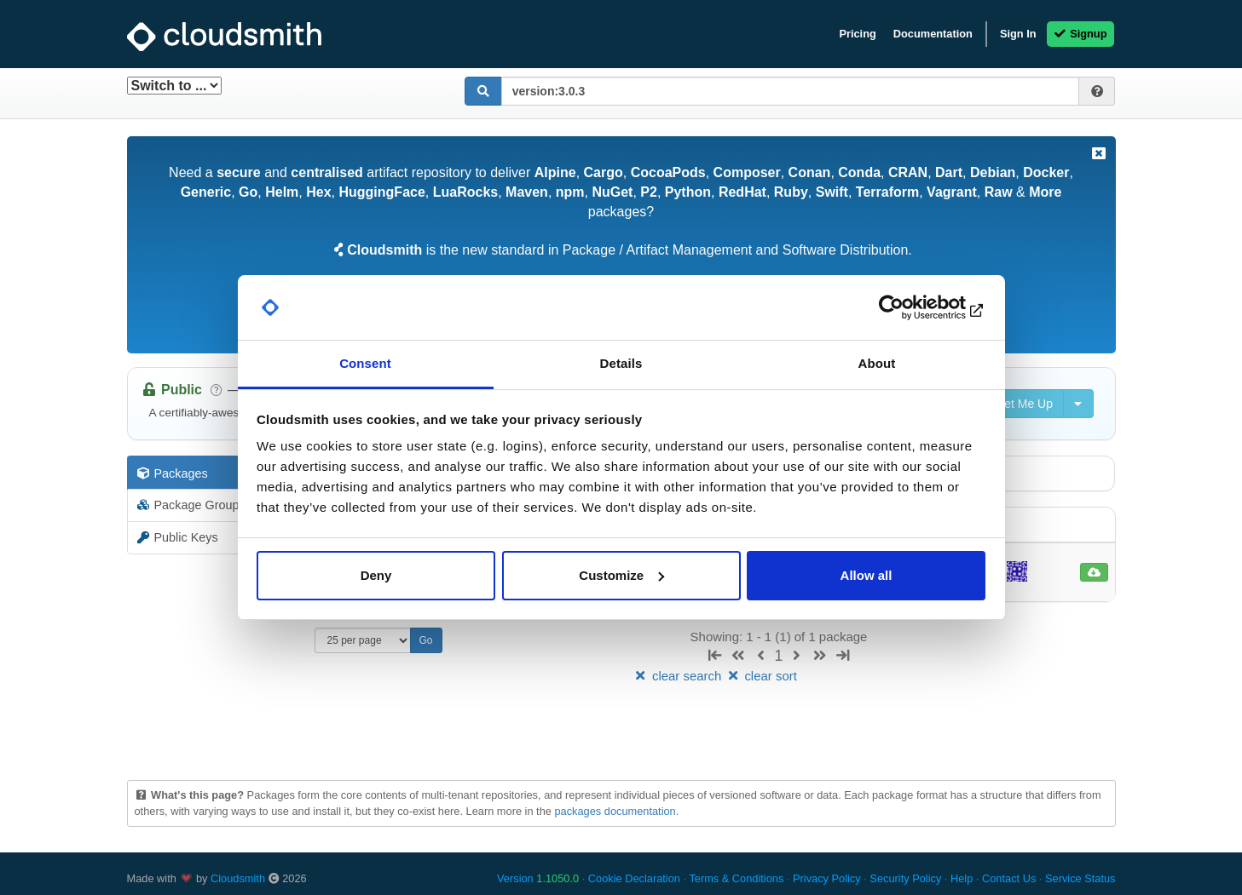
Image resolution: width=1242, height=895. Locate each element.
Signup (1080, 33)
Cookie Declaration (634, 878)
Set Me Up (1015, 403)
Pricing (857, 33)
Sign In (1018, 33)
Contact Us (1009, 878)
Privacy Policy (827, 878)
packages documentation (614, 811)
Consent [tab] (365, 363)
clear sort (761, 675)
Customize (621, 575)
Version (538, 878)
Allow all (867, 575)
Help (961, 878)
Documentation (933, 33)
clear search (679, 675)
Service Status (1080, 878)
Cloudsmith (238, 878)
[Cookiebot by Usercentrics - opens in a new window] (910, 307)
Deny (376, 575)
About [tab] (877, 363)
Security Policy (905, 878)
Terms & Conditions (736, 878)
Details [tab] (621, 363)
